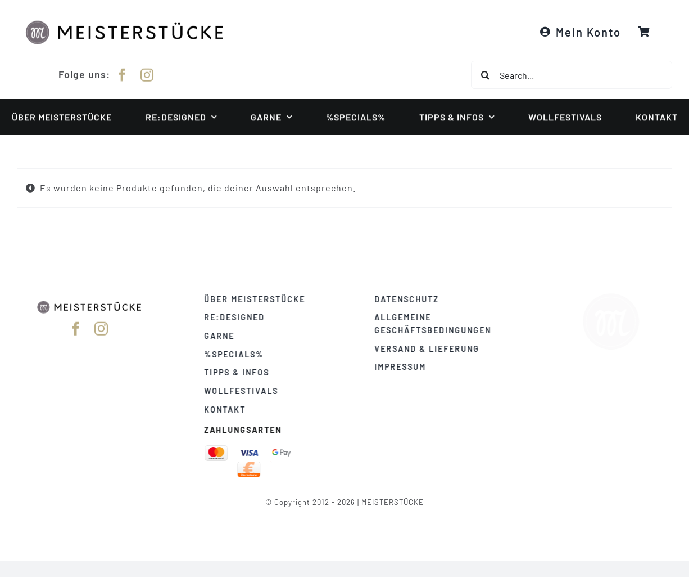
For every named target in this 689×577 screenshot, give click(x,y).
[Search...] (571, 75)
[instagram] (147, 73)
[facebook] (122, 73)
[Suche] (485, 75)
